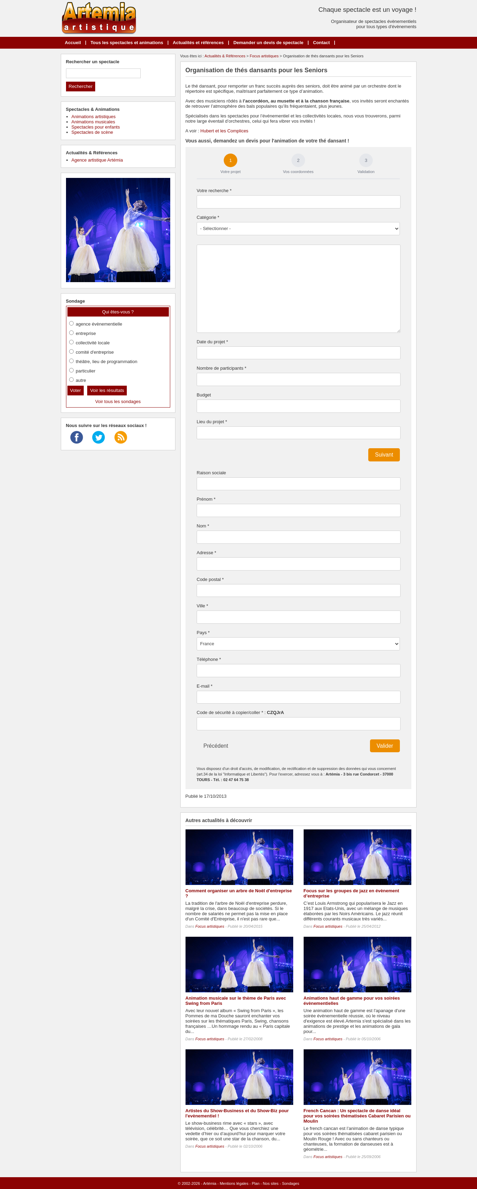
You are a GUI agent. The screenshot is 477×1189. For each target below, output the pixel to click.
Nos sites (271, 1183)
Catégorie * (208, 217)
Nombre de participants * (221, 368)
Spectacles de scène (92, 132)
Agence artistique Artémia (97, 160)
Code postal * (210, 579)
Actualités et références (198, 42)
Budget (204, 394)
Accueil (73, 42)
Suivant (384, 455)
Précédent (216, 746)
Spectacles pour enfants (96, 127)
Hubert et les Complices (224, 130)
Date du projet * (212, 341)
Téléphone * (209, 659)
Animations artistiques (94, 116)
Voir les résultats (107, 390)
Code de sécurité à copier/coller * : (240, 712)
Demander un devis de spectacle (268, 42)
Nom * (203, 525)
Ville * (202, 605)
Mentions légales (234, 1183)
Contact (321, 42)
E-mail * (205, 686)
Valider (385, 746)
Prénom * (206, 499)
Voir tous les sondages (118, 401)
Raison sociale (211, 472)
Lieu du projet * (212, 421)
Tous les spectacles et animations (126, 42)
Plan (256, 1183)
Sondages (290, 1183)
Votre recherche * (214, 190)
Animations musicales (93, 121)
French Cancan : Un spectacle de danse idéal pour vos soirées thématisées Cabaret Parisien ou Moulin (357, 1116)
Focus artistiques (264, 56)
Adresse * (206, 552)
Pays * (203, 632)
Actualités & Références (225, 56)
